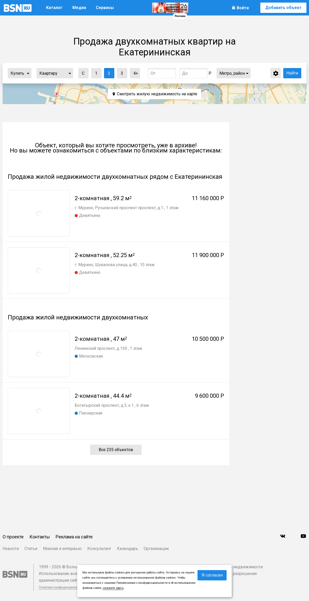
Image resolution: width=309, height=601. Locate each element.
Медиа (79, 7)
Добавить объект (283, 7)
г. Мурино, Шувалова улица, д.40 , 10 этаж (115, 264)
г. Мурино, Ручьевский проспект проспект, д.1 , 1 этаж (127, 207)
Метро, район (232, 73)
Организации (156, 548)
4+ (134, 72)
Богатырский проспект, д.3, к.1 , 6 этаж (112, 405)
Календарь (127, 548)
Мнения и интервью (62, 548)
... (28, 73)
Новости (11, 548)
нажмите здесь (113, 588)
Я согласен (212, 575)
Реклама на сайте (74, 536)
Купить (17, 73)
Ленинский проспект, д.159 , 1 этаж (108, 348)
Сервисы (105, 7)
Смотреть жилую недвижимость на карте (157, 93)
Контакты (39, 536)
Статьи (30, 548)
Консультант (99, 548)
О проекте (13, 536)
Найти (292, 73)
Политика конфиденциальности (62, 587)
